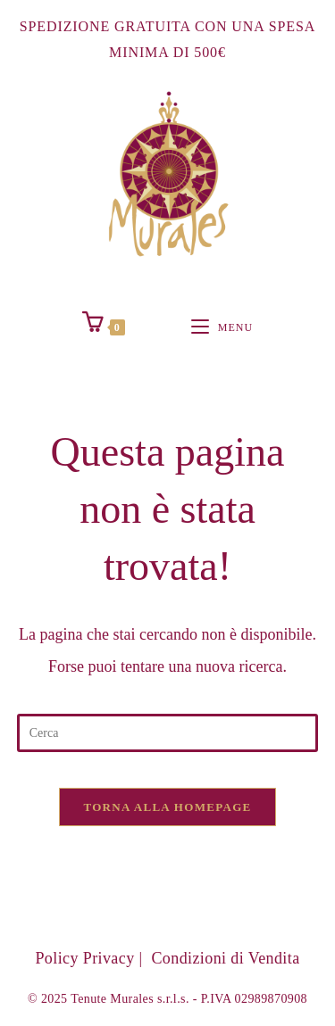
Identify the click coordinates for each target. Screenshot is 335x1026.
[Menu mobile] (222, 328)
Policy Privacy (84, 958)
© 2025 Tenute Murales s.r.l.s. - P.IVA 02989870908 (167, 998)
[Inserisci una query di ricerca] (168, 733)
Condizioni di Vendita (225, 958)
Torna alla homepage (167, 807)
